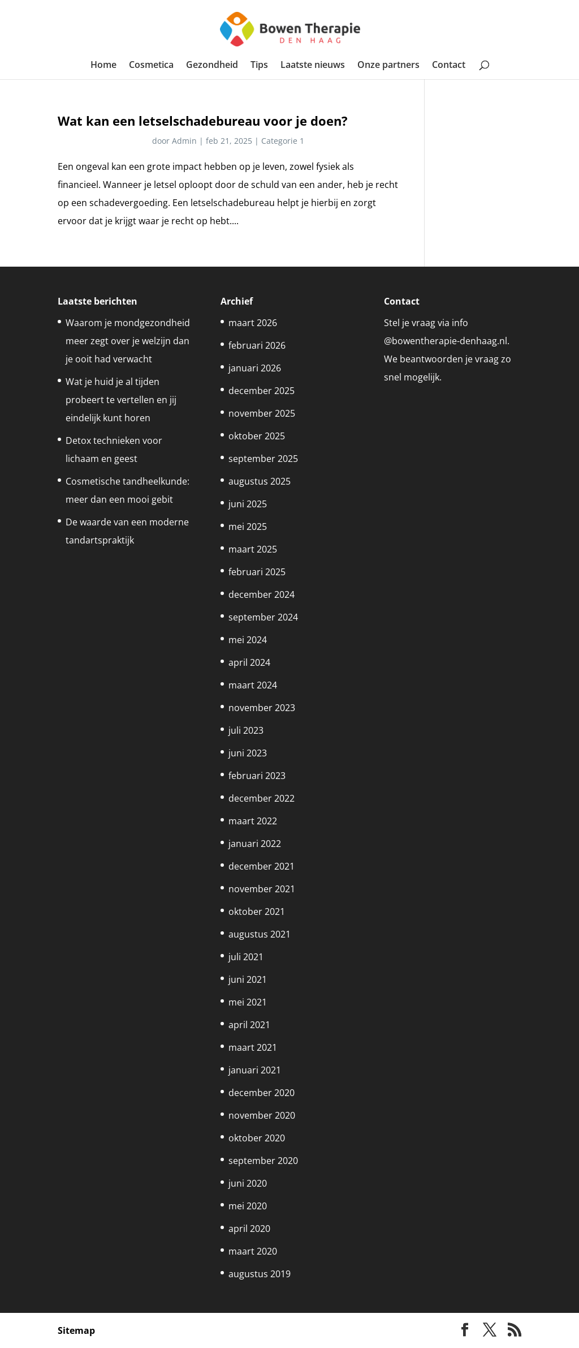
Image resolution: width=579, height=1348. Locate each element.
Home (103, 66)
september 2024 (263, 617)
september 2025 (263, 458)
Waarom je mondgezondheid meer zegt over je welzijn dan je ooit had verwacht (128, 340)
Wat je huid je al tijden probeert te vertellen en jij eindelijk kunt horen (121, 399)
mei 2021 (247, 1002)
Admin (184, 140)
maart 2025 (252, 549)
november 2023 (261, 707)
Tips (259, 66)
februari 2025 (257, 572)
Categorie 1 (282, 140)
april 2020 (249, 1228)
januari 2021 (254, 1070)
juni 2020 (247, 1183)
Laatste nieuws (312, 66)
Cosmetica (151, 66)
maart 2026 (252, 322)
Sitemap (76, 1330)
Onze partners (388, 66)
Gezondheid (212, 66)
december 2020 (261, 1092)
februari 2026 (257, 345)
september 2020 (263, 1160)
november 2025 (261, 413)
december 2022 (261, 798)
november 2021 (261, 889)
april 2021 (249, 1025)
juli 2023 (245, 730)
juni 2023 (247, 753)
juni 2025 (247, 504)
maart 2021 (252, 1047)
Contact (448, 66)
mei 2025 (247, 526)
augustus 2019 (259, 1274)
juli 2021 (245, 957)
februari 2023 (257, 775)
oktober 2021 (256, 911)
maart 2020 (252, 1251)
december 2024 (261, 594)
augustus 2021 (259, 934)
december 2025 (261, 390)
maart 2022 (252, 821)
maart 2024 (252, 685)
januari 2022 (254, 843)
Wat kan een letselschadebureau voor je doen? (203, 121)
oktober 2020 (256, 1138)
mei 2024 (247, 640)
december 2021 (261, 866)
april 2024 (249, 662)
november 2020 (261, 1115)
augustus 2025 (259, 481)
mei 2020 (247, 1206)
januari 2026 (254, 368)
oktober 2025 (256, 436)
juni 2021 (247, 979)
